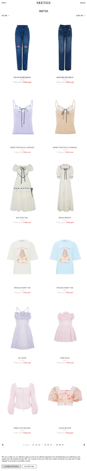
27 (51, 445)
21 (33, 445)
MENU (4, 3)
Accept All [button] (29, 466)
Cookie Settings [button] (11, 466)
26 (48, 445)
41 (63, 445)
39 (57, 445)
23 (39, 445)
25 (45, 445)
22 (36, 445)
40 (60, 445)
